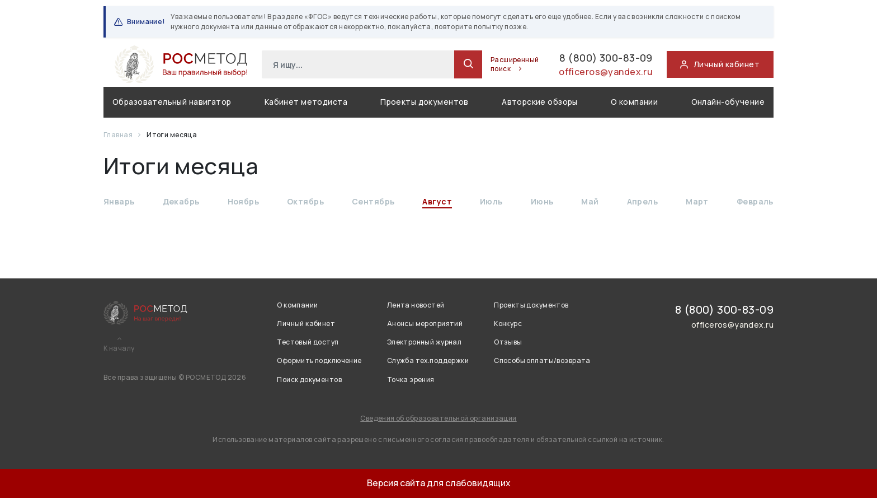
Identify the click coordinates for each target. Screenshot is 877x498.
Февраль (755, 202)
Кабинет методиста (306, 102)
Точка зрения (411, 379)
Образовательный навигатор (172, 102)
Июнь (542, 202)
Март (697, 202)
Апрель (642, 202)
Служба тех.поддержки (428, 360)
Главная (118, 135)
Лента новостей (416, 305)
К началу (118, 348)
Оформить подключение (319, 360)
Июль (491, 202)
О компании (634, 102)
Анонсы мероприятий (425, 323)
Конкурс (508, 323)
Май (589, 202)
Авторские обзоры (540, 102)
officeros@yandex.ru (601, 74)
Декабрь (181, 202)
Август (437, 202)
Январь (119, 202)
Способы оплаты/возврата (542, 360)
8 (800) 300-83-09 (586, 58)
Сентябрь (373, 202)
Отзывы (508, 342)
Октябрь (305, 202)
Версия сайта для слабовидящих (439, 483)
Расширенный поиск (482, 65)
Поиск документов (309, 379)
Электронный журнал (424, 342)
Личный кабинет (306, 323)
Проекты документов (424, 102)
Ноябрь (244, 202)
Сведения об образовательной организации (438, 418)
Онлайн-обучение (728, 102)
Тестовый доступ (307, 342)
